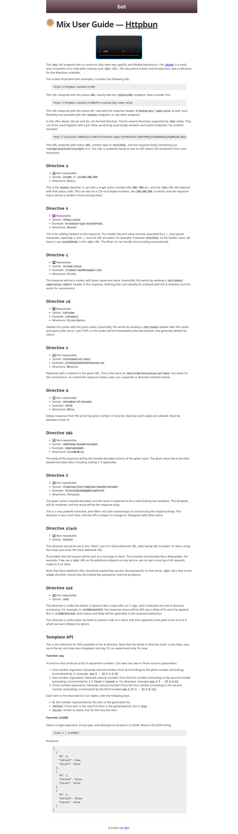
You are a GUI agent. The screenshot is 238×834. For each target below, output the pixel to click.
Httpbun (141, 24)
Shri (126, 829)
